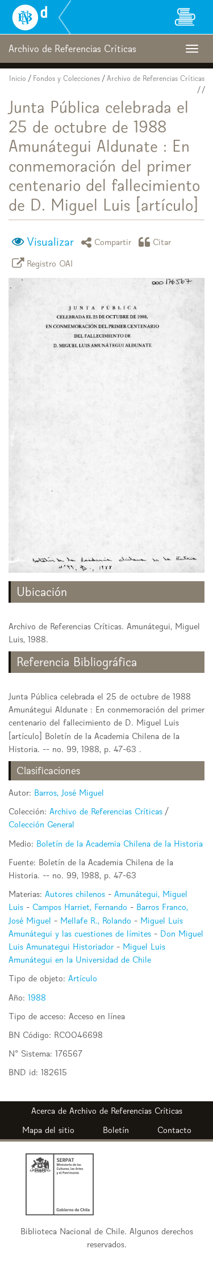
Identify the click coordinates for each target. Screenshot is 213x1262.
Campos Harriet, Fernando (79, 907)
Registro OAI (44, 263)
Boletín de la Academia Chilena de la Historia (119, 843)
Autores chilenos (75, 893)
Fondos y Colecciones (66, 78)
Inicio (17, 78)
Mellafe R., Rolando (95, 920)
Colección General (41, 824)
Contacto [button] (174, 1129)
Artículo (82, 978)
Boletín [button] (116, 1129)
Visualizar (50, 241)
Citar (157, 242)
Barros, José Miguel (69, 792)
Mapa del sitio (48, 1129)
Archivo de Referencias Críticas (155, 78)
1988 (37, 997)
